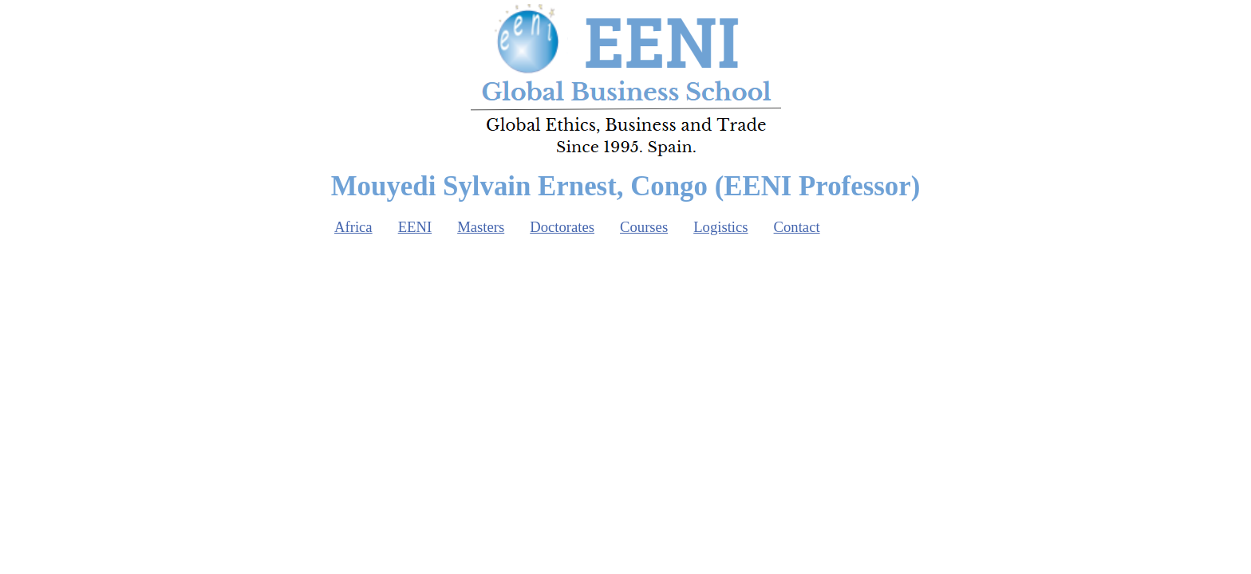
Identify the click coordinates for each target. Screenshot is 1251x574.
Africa (353, 226)
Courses (644, 226)
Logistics (720, 226)
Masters (480, 226)
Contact (797, 226)
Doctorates (562, 226)
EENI (415, 226)
